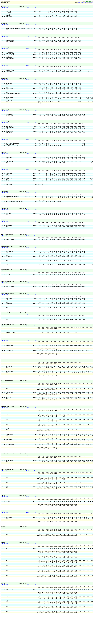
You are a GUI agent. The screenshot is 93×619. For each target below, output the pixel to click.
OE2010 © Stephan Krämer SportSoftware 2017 (85, 2)
